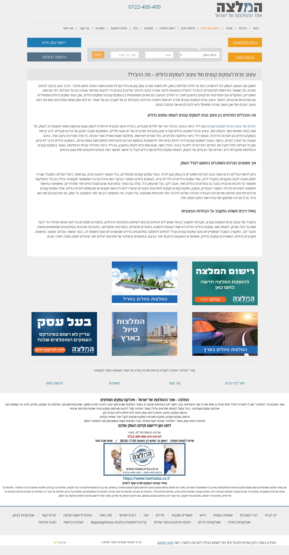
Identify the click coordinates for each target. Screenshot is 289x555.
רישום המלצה (167, 28)
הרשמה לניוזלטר (54, 56)
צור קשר (84, 28)
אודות (229, 28)
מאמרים (100, 28)
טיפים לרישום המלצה (77, 515)
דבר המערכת (249, 515)
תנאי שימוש (165, 542)
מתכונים (148, 28)
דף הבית (271, 515)
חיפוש (98, 55)
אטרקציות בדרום (209, 522)
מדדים (160, 515)
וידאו (203, 515)
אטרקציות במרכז (239, 522)
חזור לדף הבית (235, 383)
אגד (146, 515)
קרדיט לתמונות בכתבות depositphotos (119, 522)
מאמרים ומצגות (182, 515)
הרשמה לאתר (245, 57)
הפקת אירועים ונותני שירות (172, 522)
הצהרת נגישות (73, 522)
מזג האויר (105, 515)
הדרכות (243, 28)
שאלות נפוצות (223, 515)
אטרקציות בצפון (23, 515)
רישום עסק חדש (210, 28)
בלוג (135, 28)
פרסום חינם (188, 28)
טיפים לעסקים (119, 28)
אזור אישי (68, 28)
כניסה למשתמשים (245, 42)
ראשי (256, 28)
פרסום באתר (54, 383)
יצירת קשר (49, 515)
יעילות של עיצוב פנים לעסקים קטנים (231, 126)
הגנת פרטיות (47, 522)
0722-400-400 (145, 6)
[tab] (199, 42)
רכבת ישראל (127, 515)
